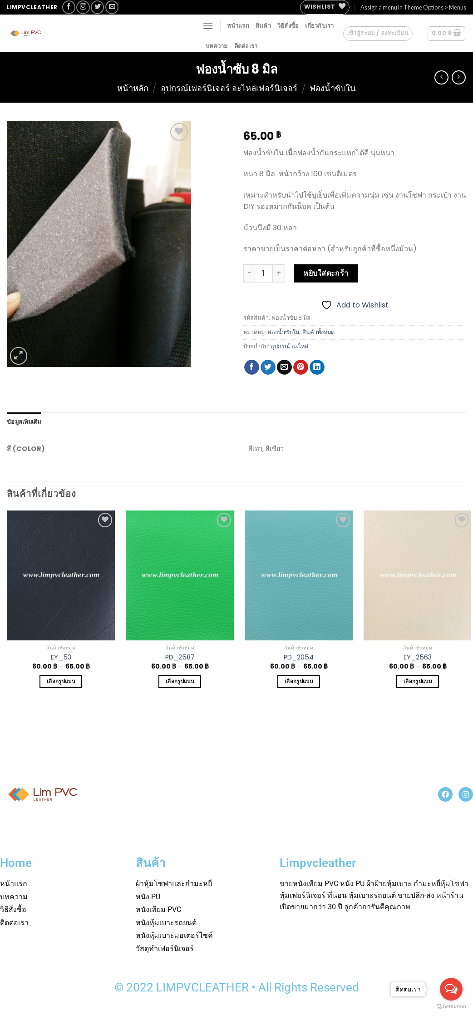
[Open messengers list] (451, 989)
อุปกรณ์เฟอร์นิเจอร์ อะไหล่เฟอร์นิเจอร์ (229, 88)
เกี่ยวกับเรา (319, 25)
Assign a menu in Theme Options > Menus (413, 7)
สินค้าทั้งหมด (318, 332)
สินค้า (263, 25)
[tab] (24, 421)
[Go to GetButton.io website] (451, 1007)
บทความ (217, 46)
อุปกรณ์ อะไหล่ (289, 346)
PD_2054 (299, 657)
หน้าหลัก (132, 88)
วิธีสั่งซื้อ (288, 25)
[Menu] (207, 26)
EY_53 (61, 657)
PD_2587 (180, 657)
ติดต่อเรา (246, 46)
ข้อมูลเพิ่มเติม (24, 421)
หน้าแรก (238, 25)
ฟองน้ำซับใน (333, 88)
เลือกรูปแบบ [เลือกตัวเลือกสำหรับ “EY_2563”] (418, 681)
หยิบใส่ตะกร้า (326, 273)
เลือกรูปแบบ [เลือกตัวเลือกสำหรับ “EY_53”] (61, 681)
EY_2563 (418, 657)
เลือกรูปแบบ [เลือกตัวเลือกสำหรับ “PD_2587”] (180, 681)
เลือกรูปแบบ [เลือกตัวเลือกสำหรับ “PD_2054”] (299, 681)
